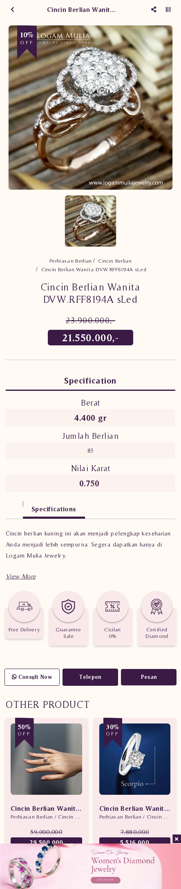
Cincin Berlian (115, 261)
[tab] (14, 505)
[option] (90, 107)
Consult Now (32, 677)
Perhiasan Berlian (70, 261)
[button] (21, 576)
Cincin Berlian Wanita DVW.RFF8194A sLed (94, 269)
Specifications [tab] (53, 509)
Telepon (90, 677)
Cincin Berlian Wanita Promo (46, 808)
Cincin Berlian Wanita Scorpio (135, 808)
